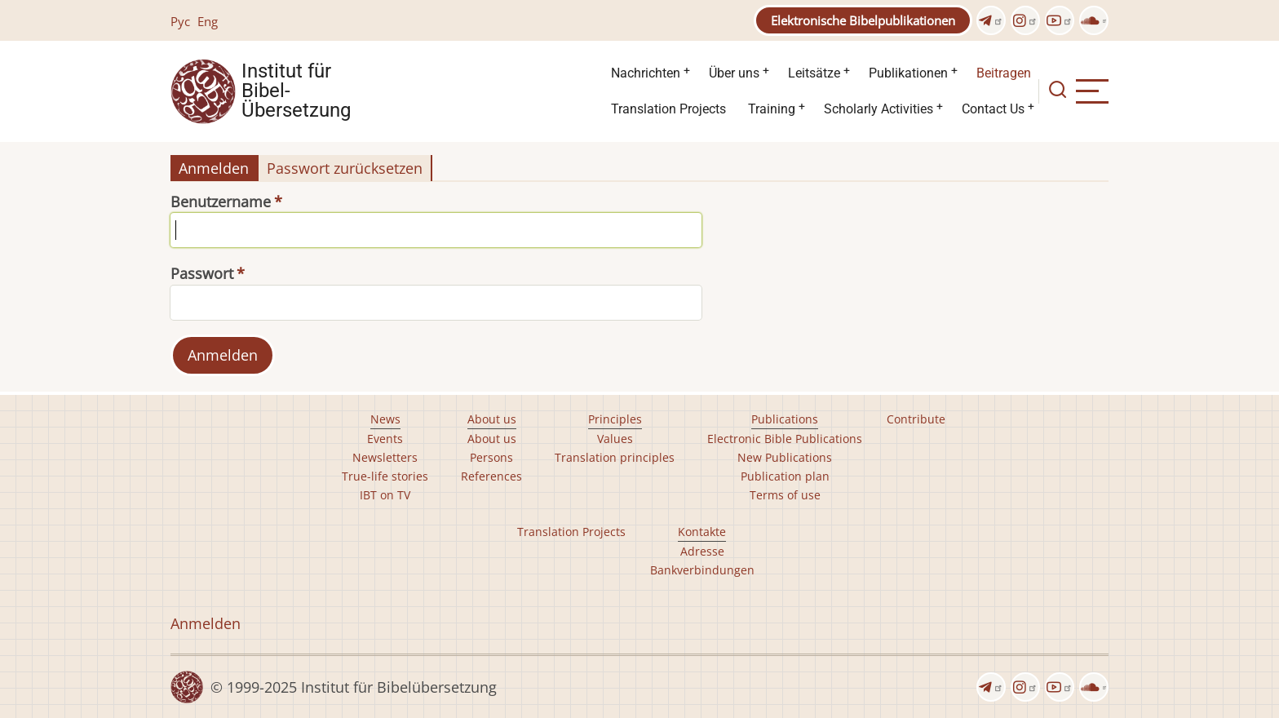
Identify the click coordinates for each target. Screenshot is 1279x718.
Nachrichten (645, 73)
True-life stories (385, 476)
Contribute (916, 419)
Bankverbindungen (702, 570)
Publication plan (785, 476)
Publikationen (908, 73)
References (491, 476)
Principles (615, 419)
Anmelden (214, 168)
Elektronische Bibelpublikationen (863, 20)
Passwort (201, 273)
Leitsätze (814, 73)
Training (771, 109)
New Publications (784, 457)
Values (615, 438)
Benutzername (220, 201)
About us (491, 419)
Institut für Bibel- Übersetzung (296, 91)
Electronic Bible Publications (784, 438)
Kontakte (702, 531)
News (385, 419)
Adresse (702, 551)
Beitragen (1003, 73)
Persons (491, 457)
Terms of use (785, 495)
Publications (784, 419)
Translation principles (615, 457)
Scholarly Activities (878, 109)
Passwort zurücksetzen (345, 168)
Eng (207, 21)
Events (385, 438)
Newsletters (385, 457)
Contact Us (993, 109)
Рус (180, 21)
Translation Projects (668, 109)
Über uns (734, 73)
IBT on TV (385, 495)
